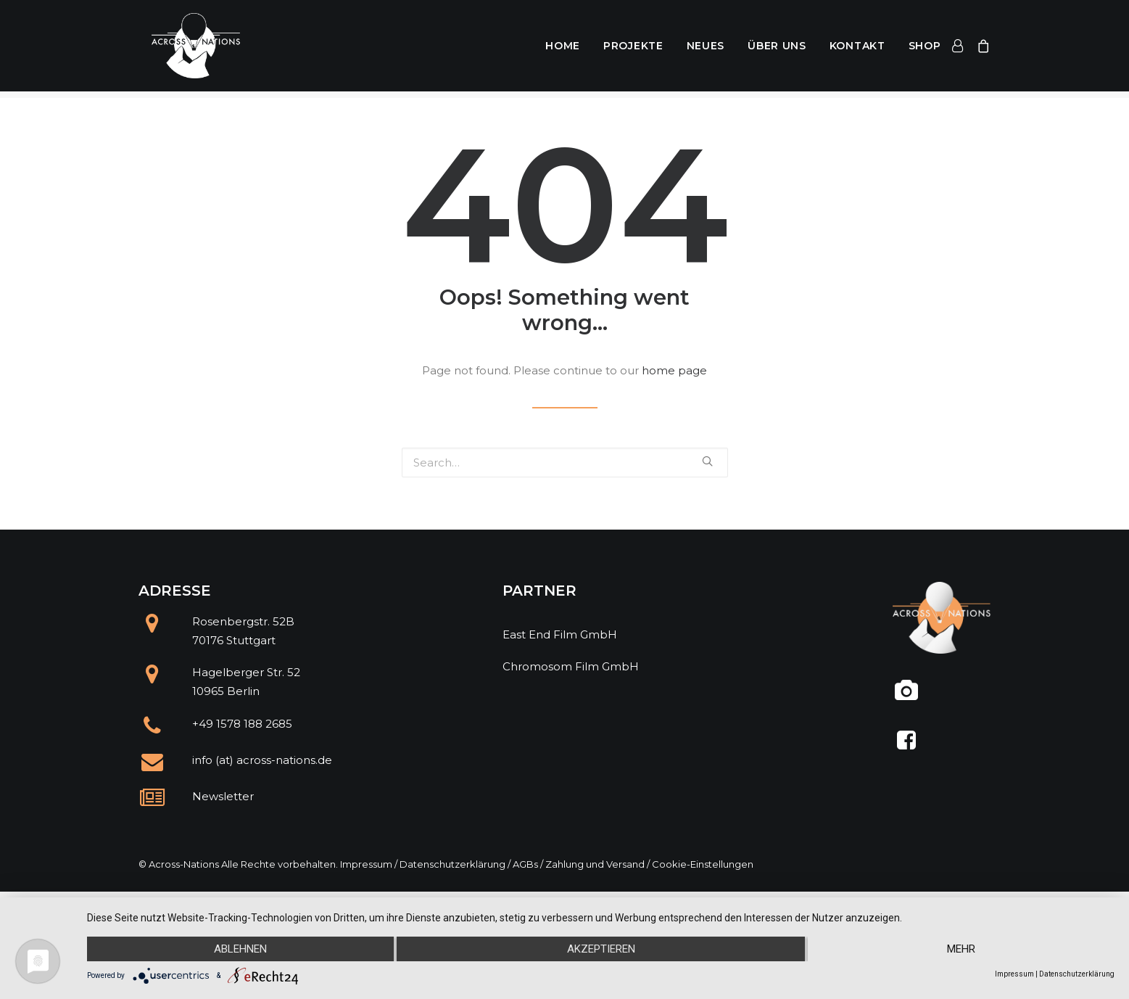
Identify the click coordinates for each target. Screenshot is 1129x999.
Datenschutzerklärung (452, 864)
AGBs (525, 864)
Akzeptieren (601, 948)
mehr (961, 948)
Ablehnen (240, 948)
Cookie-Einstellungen (702, 864)
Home (562, 49)
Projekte (633, 49)
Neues (706, 49)
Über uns (777, 49)
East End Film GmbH (560, 634)
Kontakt (857, 49)
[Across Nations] (188, 49)
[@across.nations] (907, 696)
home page (674, 370)
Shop (925, 49)
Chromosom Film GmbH (571, 666)
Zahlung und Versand (595, 864)
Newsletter (223, 796)
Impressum (366, 864)
